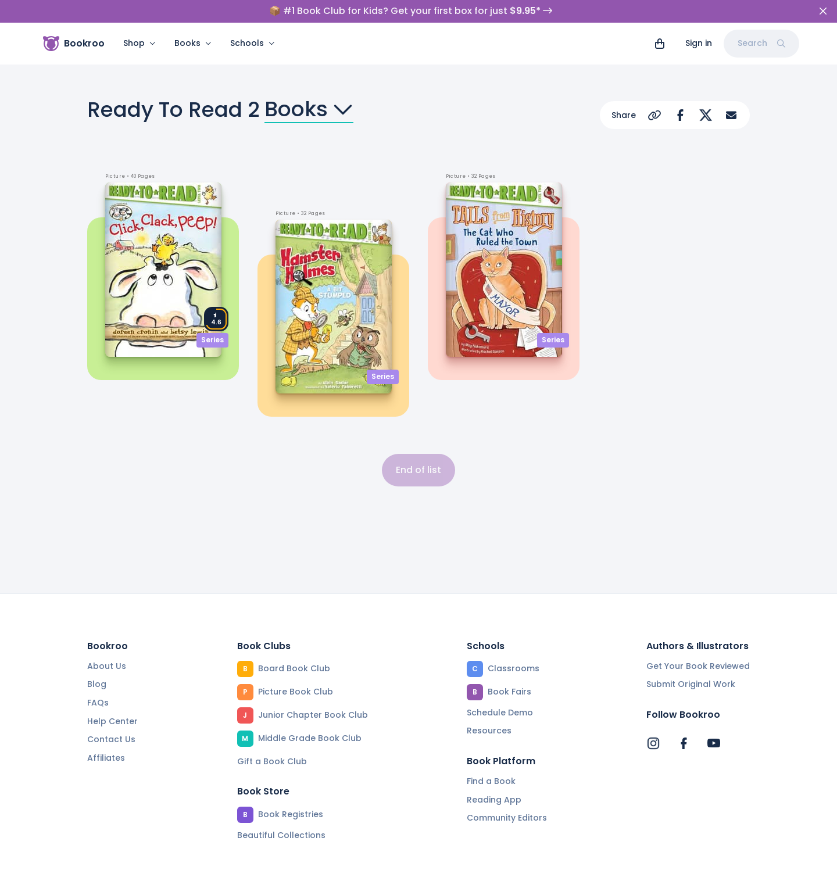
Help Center (112, 721)
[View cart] (660, 44)
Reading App (494, 800)
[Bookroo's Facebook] (684, 743)
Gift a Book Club (272, 761)
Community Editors (507, 818)
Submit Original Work (690, 684)
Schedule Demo (500, 712)
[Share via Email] (731, 115)
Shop (139, 43)
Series (212, 340)
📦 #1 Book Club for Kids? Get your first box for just (410, 11)
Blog (96, 684)
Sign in (698, 43)
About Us (106, 666)
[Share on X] (706, 115)
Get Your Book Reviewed (698, 666)
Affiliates (106, 758)
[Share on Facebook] (680, 115)
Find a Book (491, 781)
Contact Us (111, 739)
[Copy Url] (654, 115)
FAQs (98, 702)
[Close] (823, 11)
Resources (489, 730)
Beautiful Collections (281, 835)
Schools (252, 43)
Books (193, 43)
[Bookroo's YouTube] (714, 743)
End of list (418, 470)
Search (761, 43)
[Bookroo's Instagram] (653, 743)
